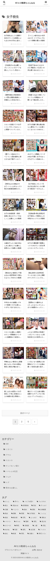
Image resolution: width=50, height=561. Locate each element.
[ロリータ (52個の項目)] (7, 525)
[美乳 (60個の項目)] (34, 521)
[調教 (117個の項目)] (14, 513)
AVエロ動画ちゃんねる (25, 3)
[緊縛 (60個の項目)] (26, 521)
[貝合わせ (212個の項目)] (15, 505)
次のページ (25, 413)
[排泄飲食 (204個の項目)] (25, 505)
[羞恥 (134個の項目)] (33, 509)
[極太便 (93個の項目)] (14, 517)
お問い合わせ (37, 550)
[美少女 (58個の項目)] (43, 521)
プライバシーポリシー (13, 550)
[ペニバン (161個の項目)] (15, 509)
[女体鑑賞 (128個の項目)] (42, 509)
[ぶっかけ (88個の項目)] (33, 517)
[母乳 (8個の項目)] (22, 533)
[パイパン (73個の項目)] (7, 521)
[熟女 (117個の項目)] (6, 513)
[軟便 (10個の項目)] (14, 533)
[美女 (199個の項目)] (33, 505)
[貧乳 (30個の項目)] (23, 529)
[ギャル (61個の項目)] (17, 521)
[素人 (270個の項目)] (5, 505)
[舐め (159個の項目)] (25, 509)
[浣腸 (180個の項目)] (6, 509)
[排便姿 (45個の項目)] (26, 525)
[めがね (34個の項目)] (6, 529)
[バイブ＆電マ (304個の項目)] (28, 501)
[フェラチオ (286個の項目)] (42, 501)
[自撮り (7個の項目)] (31, 533)
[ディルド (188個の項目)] (43, 505)
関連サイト (25, 553)
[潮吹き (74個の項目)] (43, 517)
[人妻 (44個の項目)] (35, 525)
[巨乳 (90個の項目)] (23, 517)
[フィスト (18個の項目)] (42, 529)
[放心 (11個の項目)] (6, 533)
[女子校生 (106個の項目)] (31, 513)
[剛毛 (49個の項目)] (17, 525)
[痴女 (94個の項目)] (6, 517)
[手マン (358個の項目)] (16, 501)
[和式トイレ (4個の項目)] (42, 533)
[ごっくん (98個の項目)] (42, 513)
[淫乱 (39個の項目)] (44, 525)
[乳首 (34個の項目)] (15, 529)
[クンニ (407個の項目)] (6, 501)
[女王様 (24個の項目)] (32, 529)
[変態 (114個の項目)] (22, 513)
